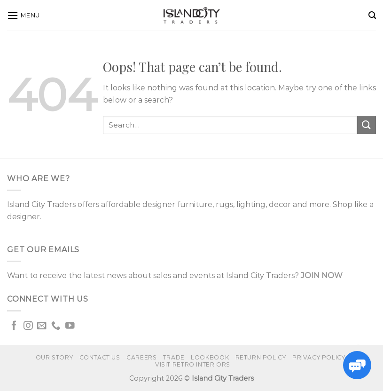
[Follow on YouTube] (70, 326)
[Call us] (56, 326)
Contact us (99, 357)
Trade (174, 357)
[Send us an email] (42, 326)
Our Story (54, 357)
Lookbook (210, 357)
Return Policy (260, 357)
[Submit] (366, 125)
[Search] (372, 15)
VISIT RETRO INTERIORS (192, 364)
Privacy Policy (318, 357)
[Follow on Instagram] (28, 326)
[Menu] (23, 15)
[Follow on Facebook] (14, 326)
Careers (141, 357)
